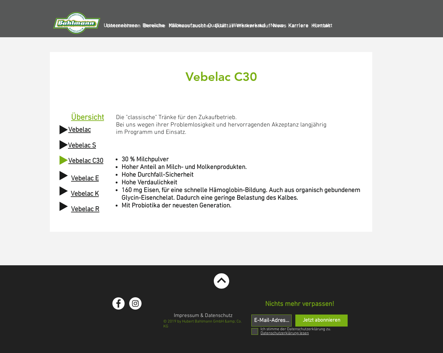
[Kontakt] (321, 25)
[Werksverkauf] (253, 25)
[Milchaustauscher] (190, 25)
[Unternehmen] (123, 25)
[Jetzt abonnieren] (321, 321)
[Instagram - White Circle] (135, 303)
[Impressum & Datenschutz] (203, 316)
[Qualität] (224, 25)
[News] (279, 25)
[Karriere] (298, 25)
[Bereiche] (154, 25)
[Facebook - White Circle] (118, 303)
